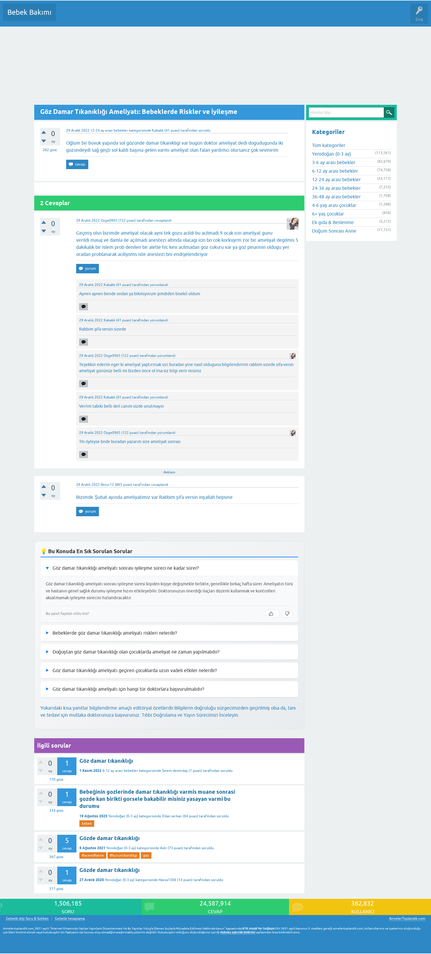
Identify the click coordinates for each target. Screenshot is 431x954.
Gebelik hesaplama (70, 919)
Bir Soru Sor (170, 16)
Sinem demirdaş (175, 771)
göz (146, 855)
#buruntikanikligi (123, 855)
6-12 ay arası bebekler (120, 771)
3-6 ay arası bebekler (333, 162)
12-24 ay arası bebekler (109, 130)
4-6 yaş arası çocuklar (334, 205)
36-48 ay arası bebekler (336, 196)
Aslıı (163, 848)
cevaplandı (163, 220)
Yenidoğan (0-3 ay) (123, 816)
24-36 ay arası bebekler (336, 188)
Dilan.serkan (172, 816)
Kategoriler (120, 16)
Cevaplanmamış (92, 16)
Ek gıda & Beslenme (333, 222)
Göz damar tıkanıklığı (106, 761)
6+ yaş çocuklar (328, 213)
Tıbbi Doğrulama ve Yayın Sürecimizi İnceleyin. (190, 715)
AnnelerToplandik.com (407, 919)
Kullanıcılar (145, 16)
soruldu (204, 130)
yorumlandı (159, 285)
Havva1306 (167, 880)
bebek (87, 823)
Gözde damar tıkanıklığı (109, 838)
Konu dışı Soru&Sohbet (205, 16)
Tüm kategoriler (328, 145)
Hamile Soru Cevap (247, 16)
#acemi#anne (93, 855)
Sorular (66, 16)
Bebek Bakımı (29, 12)
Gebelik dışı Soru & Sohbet (27, 919)
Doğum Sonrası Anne (334, 230)
